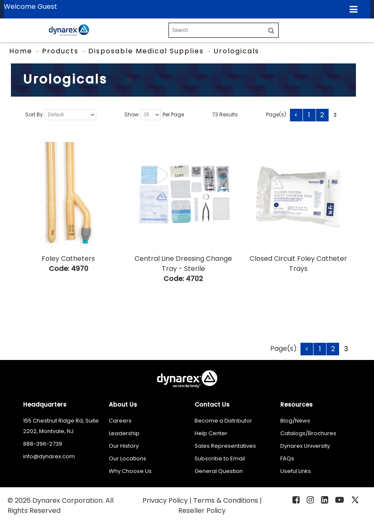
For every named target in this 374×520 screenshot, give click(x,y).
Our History (124, 446)
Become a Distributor (223, 421)
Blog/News (295, 421)
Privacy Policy (166, 500)
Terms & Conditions (226, 500)
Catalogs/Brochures (308, 433)
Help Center (211, 433)
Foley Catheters (68, 258)
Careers (120, 421)
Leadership (124, 433)
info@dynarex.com (49, 456)
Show (131, 114)
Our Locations (127, 458)
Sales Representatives (225, 446)
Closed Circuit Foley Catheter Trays (298, 263)
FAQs (287, 458)
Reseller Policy (202, 510)
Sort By (34, 114)
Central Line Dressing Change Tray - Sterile (183, 263)
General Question (219, 471)
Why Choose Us (130, 471)
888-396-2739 (42, 444)
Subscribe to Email (220, 458)
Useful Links (295, 471)
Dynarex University (305, 446)
